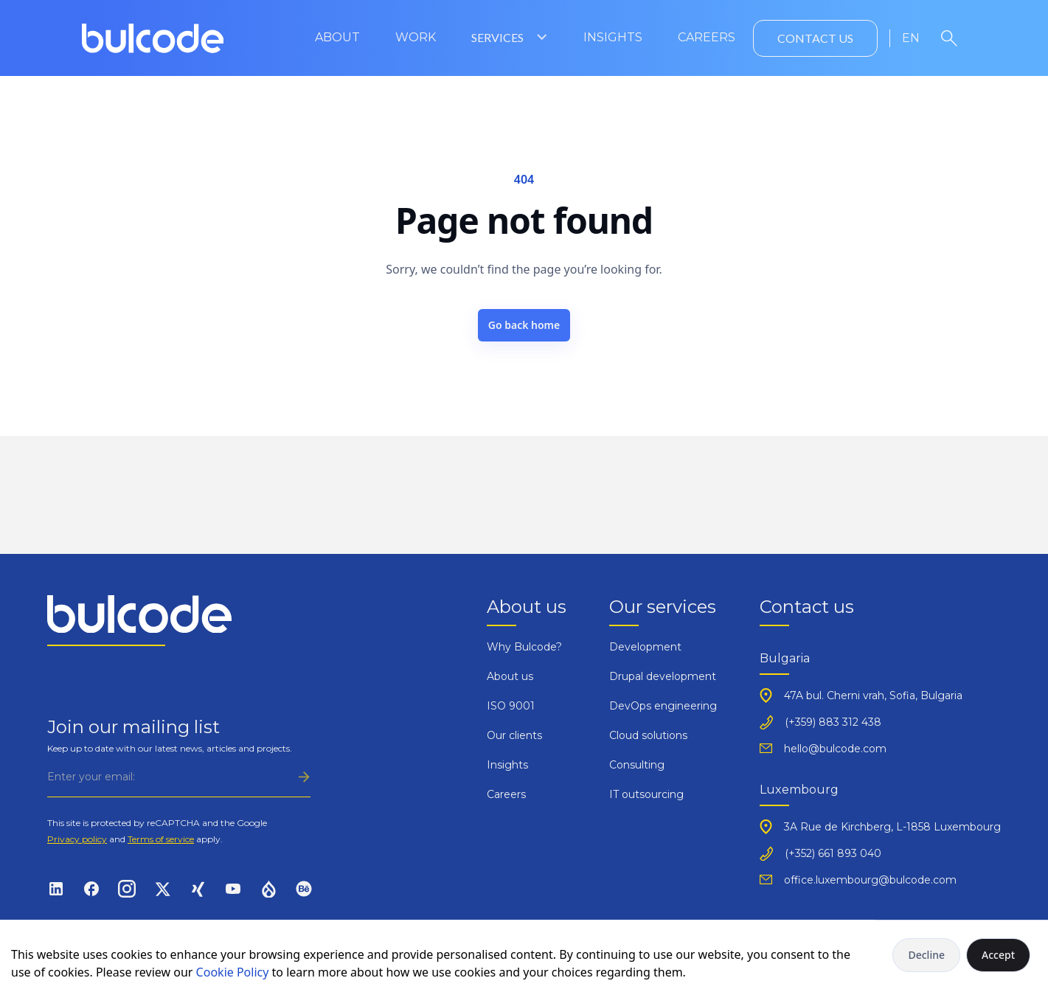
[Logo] (153, 38)
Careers (706, 37)
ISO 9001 (511, 705)
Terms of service (161, 838)
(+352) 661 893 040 (833, 853)
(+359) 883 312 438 (833, 722)
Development (645, 646)
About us (510, 676)
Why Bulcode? (524, 646)
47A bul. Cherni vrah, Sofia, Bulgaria (873, 695)
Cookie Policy (232, 972)
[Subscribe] (178, 777)
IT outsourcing (646, 794)
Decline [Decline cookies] (926, 955)
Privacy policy (77, 838)
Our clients (514, 735)
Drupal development (662, 676)
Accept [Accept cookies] (998, 955)
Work (415, 37)
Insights (612, 37)
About (337, 37)
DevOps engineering (663, 705)
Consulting (636, 764)
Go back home (524, 325)
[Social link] (56, 888)
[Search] (949, 38)
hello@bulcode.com (835, 748)
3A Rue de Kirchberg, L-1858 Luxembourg (892, 826)
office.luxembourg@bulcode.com (870, 880)
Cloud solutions (648, 735)
